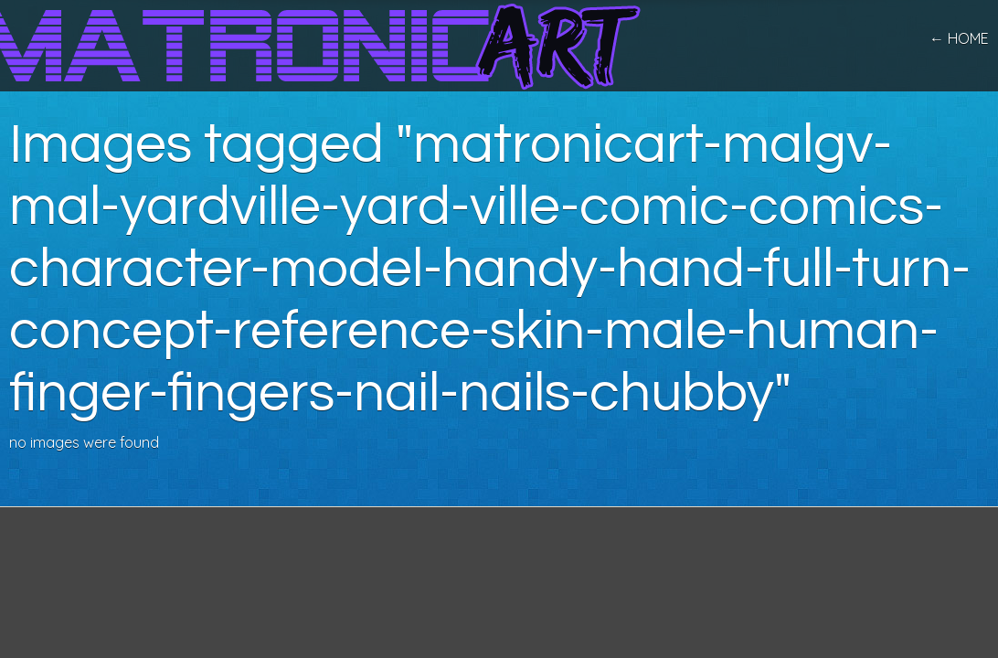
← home (959, 38)
